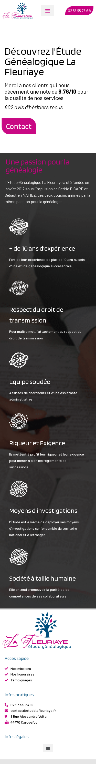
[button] (47, 10)
